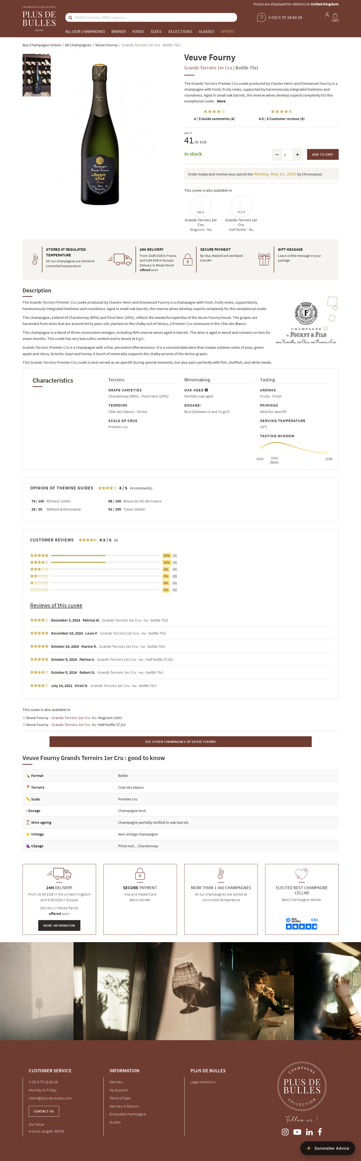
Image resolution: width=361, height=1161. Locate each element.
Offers (227, 31)
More (221, 101)
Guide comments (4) (214, 118)
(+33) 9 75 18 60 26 (43, 1081)
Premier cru (127, 799)
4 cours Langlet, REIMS (46, 1131)
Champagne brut (132, 810)
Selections (180, 31)
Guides (115, 1122)
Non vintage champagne (138, 834)
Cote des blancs (131, 787)
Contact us (44, 1111)
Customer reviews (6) (282, 118)
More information (59, 925)
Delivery (116, 1081)
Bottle (123, 775)
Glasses (206, 31)
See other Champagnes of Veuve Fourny (180, 741)
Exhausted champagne (128, 1113)
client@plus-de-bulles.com (50, 1098)
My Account (119, 1089)
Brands (119, 31)
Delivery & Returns (124, 1106)
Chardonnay (148, 845)
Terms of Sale (120, 1098)
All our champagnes (85, 31)
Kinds (138, 31)
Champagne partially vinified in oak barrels (153, 822)
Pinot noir (126, 845)
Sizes (156, 31)
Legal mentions (202, 1081)
